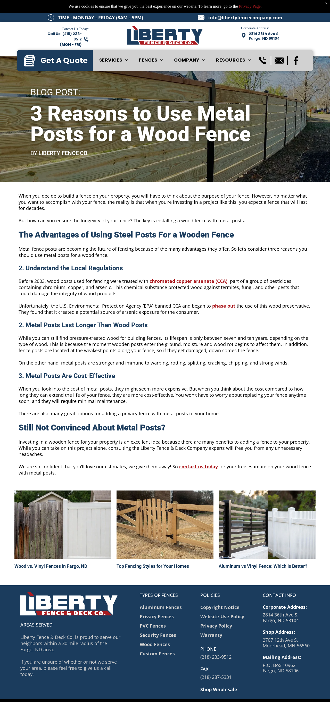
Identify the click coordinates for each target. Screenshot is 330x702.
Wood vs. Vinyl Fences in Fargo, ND (50, 553)
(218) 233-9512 (216, 644)
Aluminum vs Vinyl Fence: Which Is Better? (263, 553)
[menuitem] (113, 47)
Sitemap (81, 694)
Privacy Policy (100, 694)
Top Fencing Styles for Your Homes (153, 553)
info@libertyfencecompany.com (245, 5)
